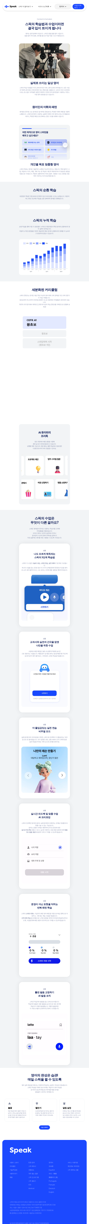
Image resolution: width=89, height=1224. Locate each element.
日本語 (51, 1166)
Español (52, 1170)
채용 (11, 1177)
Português (53, 1181)
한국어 (51, 1162)
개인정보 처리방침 (73, 1166)
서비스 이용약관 (73, 1162)
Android (31, 1188)
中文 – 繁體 (53, 1174)
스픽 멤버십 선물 (73, 1170)
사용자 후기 (13, 1174)
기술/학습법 (13, 1170)
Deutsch (52, 1188)
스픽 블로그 (32, 1181)
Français (52, 1185)
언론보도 (31, 1170)
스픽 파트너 (32, 1166)
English (51, 1192)
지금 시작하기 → (77, 7)
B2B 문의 (32, 1162)
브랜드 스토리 (14, 1162)
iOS (30, 1185)
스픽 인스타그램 (34, 1177)
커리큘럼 (12, 1166)
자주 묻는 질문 (33, 1174)
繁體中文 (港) (53, 1177)
